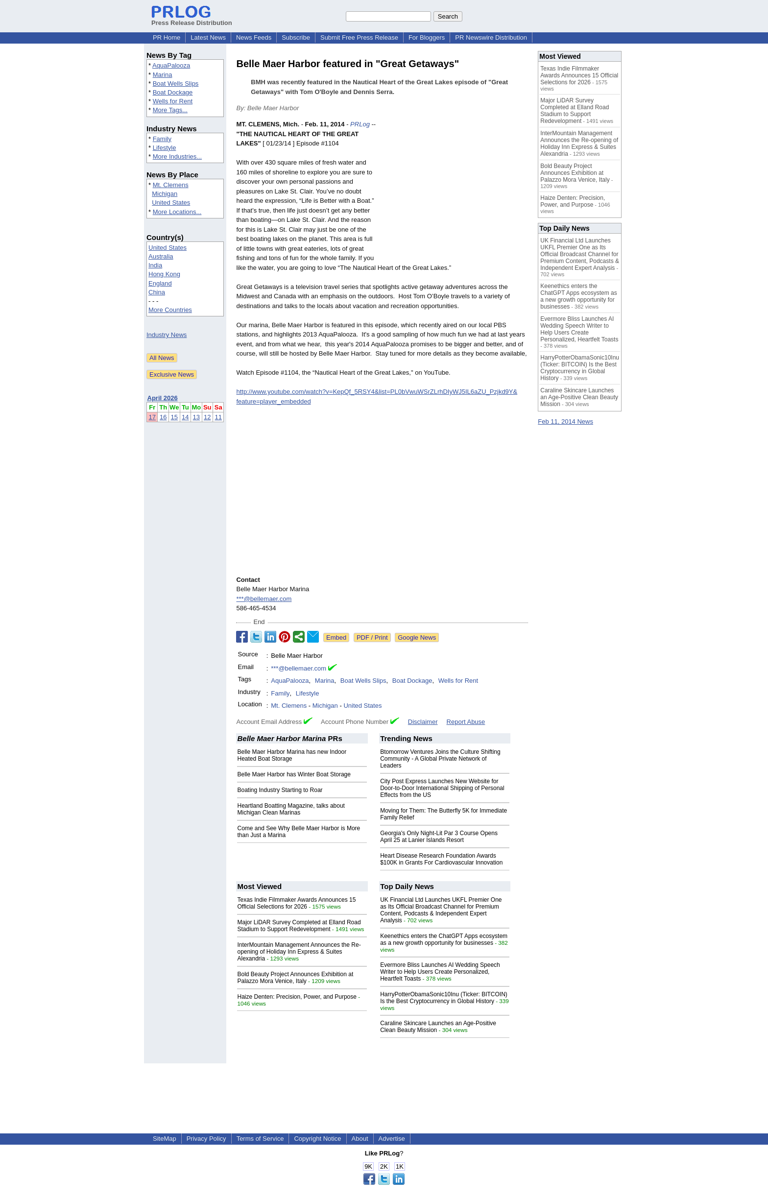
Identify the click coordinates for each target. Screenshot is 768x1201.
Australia (160, 256)
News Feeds (253, 37)
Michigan (164, 193)
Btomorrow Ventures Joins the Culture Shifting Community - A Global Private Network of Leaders (440, 758)
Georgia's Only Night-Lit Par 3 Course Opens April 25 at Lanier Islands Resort (439, 836)
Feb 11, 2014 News (565, 421)
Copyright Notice (317, 1138)
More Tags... (170, 110)
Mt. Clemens (171, 185)
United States (171, 202)
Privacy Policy (206, 1138)
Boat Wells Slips (176, 83)
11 (218, 417)
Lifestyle (164, 147)
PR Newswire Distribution (491, 37)
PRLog (360, 124)
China (156, 292)
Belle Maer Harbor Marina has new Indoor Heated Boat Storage (291, 755)
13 (196, 417)
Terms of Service (260, 1138)
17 (151, 417)
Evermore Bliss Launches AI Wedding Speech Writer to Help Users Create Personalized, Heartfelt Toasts (440, 971)
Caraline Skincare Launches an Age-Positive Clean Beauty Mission (579, 397)
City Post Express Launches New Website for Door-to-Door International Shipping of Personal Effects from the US (442, 788)
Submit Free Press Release (359, 37)
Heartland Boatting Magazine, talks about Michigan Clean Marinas (290, 809)
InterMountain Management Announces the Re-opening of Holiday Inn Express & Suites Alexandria (298, 951)
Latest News (208, 37)
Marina (162, 74)
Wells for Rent (172, 101)
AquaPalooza (171, 65)
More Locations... (177, 212)
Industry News (166, 334)
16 (163, 417)
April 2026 (162, 398)
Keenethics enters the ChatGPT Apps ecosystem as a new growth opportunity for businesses (443, 939)
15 (174, 417)
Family (162, 139)
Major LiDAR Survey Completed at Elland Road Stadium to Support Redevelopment (298, 926)
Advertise (392, 1138)
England (160, 283)
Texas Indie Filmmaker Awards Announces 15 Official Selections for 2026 (296, 903)
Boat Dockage (173, 92)
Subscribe (296, 37)
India (155, 265)
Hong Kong (164, 274)
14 (185, 417)
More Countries (170, 309)
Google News (417, 637)
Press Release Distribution (191, 19)
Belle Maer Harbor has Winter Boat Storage (293, 774)
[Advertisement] (454, 191)
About (360, 1138)
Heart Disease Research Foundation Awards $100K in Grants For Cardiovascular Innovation (441, 859)
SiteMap (164, 1138)
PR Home (166, 37)
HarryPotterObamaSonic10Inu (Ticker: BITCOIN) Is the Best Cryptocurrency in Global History (443, 998)
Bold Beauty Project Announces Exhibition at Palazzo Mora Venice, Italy (295, 978)
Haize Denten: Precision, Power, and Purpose (296, 996)
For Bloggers (426, 37)
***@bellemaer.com (263, 598)
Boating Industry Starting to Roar (279, 790)
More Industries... (177, 156)
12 (207, 417)
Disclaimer (423, 721)
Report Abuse (466, 721)
